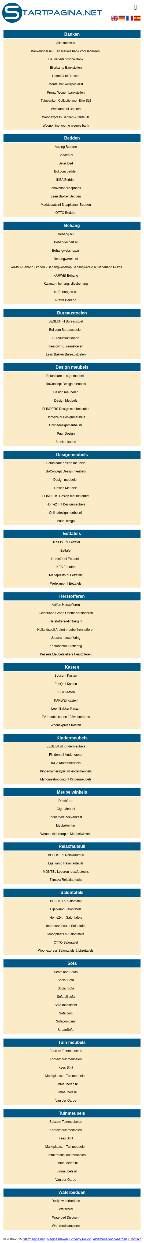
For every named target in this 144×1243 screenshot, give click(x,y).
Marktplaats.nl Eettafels (66, 575)
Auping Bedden (66, 147)
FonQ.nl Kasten (66, 684)
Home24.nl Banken (65, 76)
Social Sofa (66, 980)
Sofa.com (66, 1013)
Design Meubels (65, 400)
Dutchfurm (65, 801)
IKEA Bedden (65, 180)
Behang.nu (65, 234)
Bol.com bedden (65, 171)
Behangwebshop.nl (65, 250)
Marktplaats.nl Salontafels (65, 934)
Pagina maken (57, 1239)
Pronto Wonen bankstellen (66, 92)
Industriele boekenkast (66, 817)
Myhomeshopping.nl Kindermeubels (65, 779)
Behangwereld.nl (66, 259)
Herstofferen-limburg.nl (65, 621)
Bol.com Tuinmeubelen (65, 1051)
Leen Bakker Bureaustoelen (66, 354)
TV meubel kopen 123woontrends (66, 717)
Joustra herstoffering (65, 638)
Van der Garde (65, 1100)
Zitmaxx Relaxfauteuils (66, 880)
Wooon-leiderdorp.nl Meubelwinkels (65, 834)
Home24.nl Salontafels (66, 917)
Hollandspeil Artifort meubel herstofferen (65, 630)
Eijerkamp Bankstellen (66, 67)
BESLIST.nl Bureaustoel (66, 321)
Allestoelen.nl (65, 43)
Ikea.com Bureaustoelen (66, 346)
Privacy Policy (81, 1239)
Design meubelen (65, 392)
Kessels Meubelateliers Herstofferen (66, 654)
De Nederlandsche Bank (65, 59)
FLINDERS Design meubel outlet (65, 409)
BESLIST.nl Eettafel (66, 542)
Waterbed (66, 1209)
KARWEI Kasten (65, 700)
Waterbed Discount (66, 1217)
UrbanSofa (65, 1030)
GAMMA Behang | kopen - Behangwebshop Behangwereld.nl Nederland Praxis (65, 267)
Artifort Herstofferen (66, 605)
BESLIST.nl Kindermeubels (65, 746)
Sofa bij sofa (66, 997)
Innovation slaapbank (66, 188)
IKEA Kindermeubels (65, 763)
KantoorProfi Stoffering (66, 646)
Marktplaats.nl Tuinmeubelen (65, 1076)
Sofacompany (66, 1021)
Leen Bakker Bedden (66, 196)
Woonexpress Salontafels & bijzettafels (66, 950)
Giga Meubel (66, 809)
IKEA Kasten (66, 692)
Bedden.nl (65, 155)
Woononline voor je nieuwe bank (66, 125)
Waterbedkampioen (66, 1226)
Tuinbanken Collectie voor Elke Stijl (66, 100)
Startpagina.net (34, 1239)
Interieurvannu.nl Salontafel (65, 926)
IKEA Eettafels (66, 567)
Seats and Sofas (65, 972)
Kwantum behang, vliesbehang (66, 283)
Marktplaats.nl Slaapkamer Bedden (66, 205)
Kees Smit (65, 1067)
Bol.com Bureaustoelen (65, 330)
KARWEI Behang (65, 275)
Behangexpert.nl (65, 242)
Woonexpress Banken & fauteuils (66, 117)
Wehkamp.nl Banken (66, 109)
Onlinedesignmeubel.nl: (66, 425)
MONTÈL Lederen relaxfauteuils (66, 872)
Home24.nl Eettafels (65, 559)
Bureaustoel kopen (65, 338)
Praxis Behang (65, 300)
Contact (135, 1239)
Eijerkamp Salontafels (65, 909)
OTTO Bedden (65, 213)
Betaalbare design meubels (65, 376)
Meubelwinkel (66, 825)
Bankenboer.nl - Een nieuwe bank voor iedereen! (66, 51)
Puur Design (66, 433)
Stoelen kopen (66, 442)
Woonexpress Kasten (65, 725)
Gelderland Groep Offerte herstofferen (66, 613)
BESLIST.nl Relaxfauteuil (66, 855)
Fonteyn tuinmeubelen (66, 1059)
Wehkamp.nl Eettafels (66, 583)
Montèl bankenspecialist (66, 84)
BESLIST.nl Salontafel (66, 901)
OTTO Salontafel (66, 942)
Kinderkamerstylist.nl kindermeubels (65, 771)
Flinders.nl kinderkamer (66, 755)
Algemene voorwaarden (110, 1239)
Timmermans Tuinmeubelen (66, 1155)
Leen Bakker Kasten (65, 708)
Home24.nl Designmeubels (65, 417)
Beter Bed (66, 163)
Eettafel (65, 550)
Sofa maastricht (66, 1005)
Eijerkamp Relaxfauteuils (65, 863)
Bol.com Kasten (65, 675)
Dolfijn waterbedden (65, 1201)
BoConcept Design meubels (66, 384)
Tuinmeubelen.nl (65, 1084)
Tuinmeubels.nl (66, 1092)
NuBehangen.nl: (65, 292)
